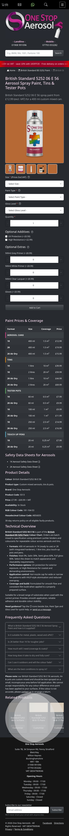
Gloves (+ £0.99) (12, 291)
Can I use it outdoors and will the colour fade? (30, 662)
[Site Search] (29, 53)
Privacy (8, 829)
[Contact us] (19, 4)
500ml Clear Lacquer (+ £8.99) (19, 278)
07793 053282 (49, 45)
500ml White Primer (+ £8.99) (19, 266)
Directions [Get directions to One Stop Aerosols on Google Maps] (59, 823)
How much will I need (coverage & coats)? (28, 648)
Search (58, 53)
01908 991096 (19, 45)
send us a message (42, 609)
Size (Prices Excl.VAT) (17, 177)
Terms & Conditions (23, 829)
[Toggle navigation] (62, 4)
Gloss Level (13, 204)
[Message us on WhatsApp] (32, 4)
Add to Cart (34, 307)
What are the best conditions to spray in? (27, 669)
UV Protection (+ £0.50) (19, 236)
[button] (10, 169)
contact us (26, 691)
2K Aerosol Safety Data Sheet (24, 466)
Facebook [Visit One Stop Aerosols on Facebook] (47, 823)
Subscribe (57, 810)
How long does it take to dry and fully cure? (28, 655)
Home (11, 70)
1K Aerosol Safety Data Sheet (24, 461)
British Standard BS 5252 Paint (34, 70)
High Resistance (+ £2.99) (20, 239)
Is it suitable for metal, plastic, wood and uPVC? (30, 635)
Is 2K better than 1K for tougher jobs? (26, 641)
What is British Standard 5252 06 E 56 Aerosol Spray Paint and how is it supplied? (33, 627)
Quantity (10, 216)
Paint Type (13, 190)
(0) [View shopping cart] (5, 4)
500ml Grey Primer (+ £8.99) (18, 253)
